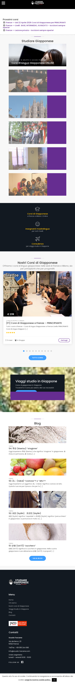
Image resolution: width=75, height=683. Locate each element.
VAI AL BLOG (37, 558)
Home (11, 600)
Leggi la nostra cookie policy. (38, 680)
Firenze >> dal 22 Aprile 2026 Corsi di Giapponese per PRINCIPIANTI (36, 22)
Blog (10, 612)
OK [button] (54, 680)
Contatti (12, 615)
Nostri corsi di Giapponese (19, 606)
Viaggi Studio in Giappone (19, 609)
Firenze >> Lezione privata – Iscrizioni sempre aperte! (30, 30)
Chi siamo (13, 603)
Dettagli (64, 340)
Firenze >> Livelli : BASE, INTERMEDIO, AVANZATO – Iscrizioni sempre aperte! (34, 26)
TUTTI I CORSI (37, 358)
